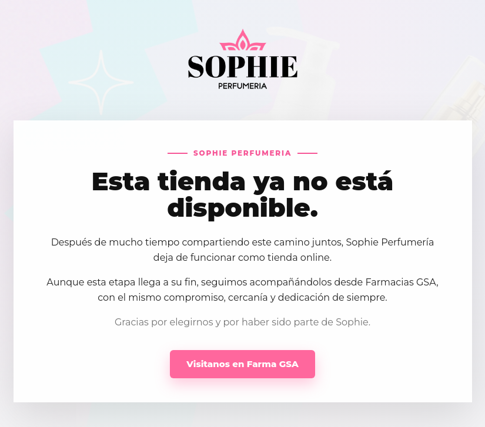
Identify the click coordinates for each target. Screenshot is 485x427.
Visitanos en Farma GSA (242, 363)
